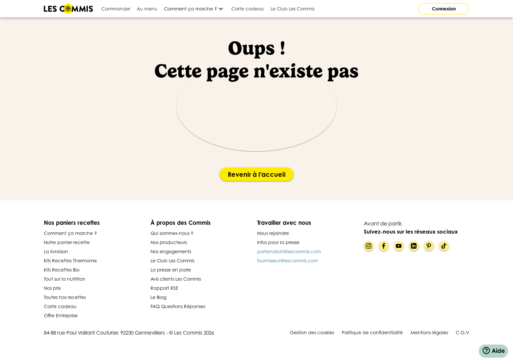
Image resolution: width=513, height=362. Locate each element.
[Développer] (194, 8)
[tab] (115, 8)
